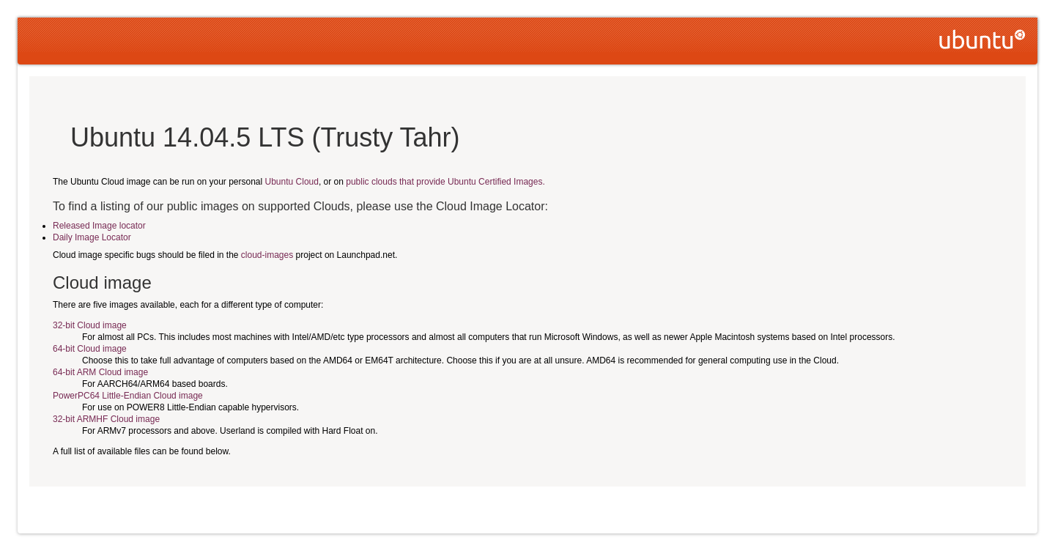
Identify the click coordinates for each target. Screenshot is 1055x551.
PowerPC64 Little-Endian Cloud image (128, 396)
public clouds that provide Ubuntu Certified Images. (445, 182)
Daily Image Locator (92, 237)
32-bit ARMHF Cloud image (106, 419)
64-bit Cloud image (90, 349)
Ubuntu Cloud (292, 182)
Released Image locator (99, 226)
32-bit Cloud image (90, 325)
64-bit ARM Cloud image (100, 372)
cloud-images (267, 255)
